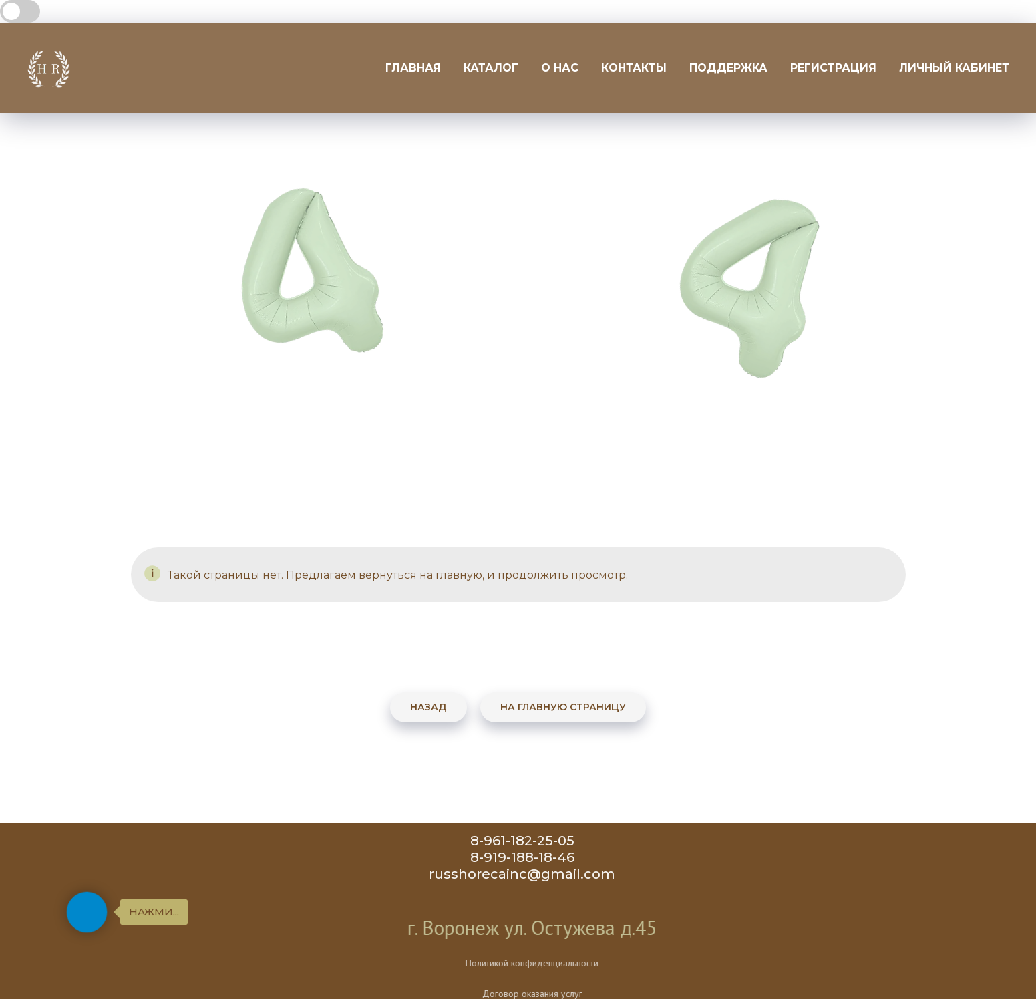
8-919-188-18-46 (528, 857)
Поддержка (728, 67)
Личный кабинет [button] (954, 67)
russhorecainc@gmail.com (527, 874)
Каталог (491, 67)
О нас (559, 67)
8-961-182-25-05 (528, 841)
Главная (413, 67)
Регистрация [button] (833, 67)
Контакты (634, 67)
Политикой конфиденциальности (576, 963)
